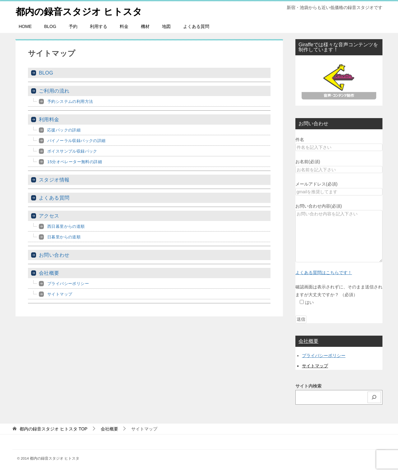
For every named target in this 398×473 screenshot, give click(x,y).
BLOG (50, 26)
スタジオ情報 (54, 179)
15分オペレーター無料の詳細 (74, 161)
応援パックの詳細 (64, 130)
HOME (25, 26)
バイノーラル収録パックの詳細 (76, 140)
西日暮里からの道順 (66, 226)
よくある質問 (196, 26)
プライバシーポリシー (68, 283)
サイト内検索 (308, 385)
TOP (53, 428)
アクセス (49, 215)
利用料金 (49, 119)
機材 (145, 26)
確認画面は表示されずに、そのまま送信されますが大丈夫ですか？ (338, 294)
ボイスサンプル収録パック (72, 151)
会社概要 (49, 273)
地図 (166, 26)
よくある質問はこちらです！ (323, 272)
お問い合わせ (54, 255)
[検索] (374, 397)
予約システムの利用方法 (70, 101)
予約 (73, 26)
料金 (124, 26)
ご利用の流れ (54, 91)
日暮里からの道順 (64, 237)
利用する (98, 26)
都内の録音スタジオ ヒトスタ (79, 11)
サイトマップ (59, 294)
